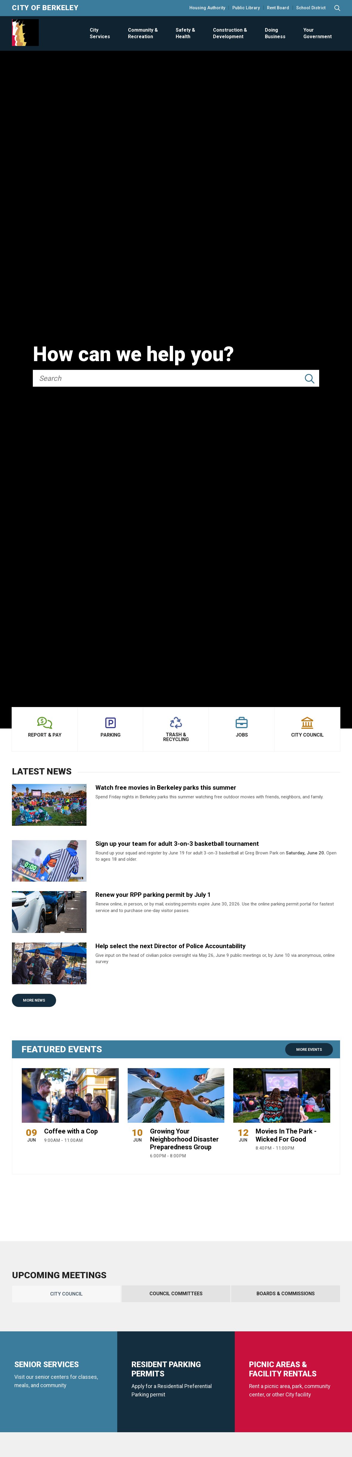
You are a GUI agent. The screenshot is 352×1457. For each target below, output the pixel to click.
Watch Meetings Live (59, 1404)
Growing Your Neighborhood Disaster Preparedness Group (184, 1139)
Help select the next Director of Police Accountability (170, 946)
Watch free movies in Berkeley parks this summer (165, 787)
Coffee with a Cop (71, 1131)
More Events (309, 1049)
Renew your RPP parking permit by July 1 (153, 894)
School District (310, 8)
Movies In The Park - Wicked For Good (286, 1135)
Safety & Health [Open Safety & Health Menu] (185, 33)
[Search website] (337, 8)
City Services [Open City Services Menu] (100, 33)
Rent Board (278, 8)
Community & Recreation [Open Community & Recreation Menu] (143, 33)
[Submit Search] (309, 379)
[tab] (66, 1293)
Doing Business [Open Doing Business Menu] (275, 33)
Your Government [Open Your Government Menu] (317, 33)
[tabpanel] (176, 1366)
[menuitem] (99, 33)
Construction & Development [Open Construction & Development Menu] (230, 33)
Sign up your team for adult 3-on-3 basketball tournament (177, 843)
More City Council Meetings (132, 1404)
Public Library (246, 8)
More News (34, 1000)
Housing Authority (207, 8)
